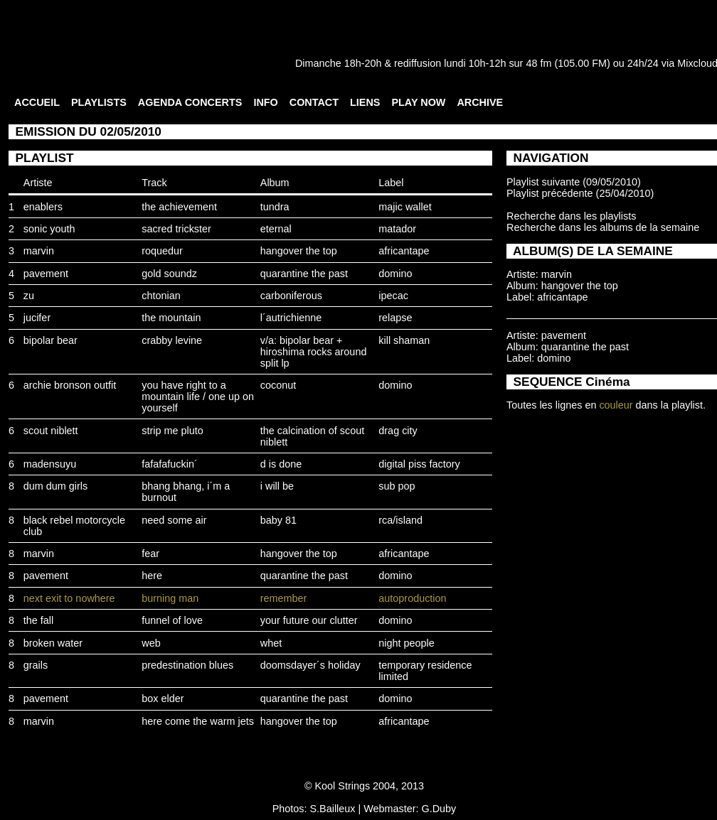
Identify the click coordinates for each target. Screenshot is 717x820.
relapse (395, 317)
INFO (265, 102)
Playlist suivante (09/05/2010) (573, 182)
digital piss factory (419, 464)
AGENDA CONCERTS (190, 102)
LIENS (365, 102)
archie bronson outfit (69, 385)
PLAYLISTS (99, 102)
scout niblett (50, 430)
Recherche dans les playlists (571, 216)
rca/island (400, 520)
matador (397, 228)
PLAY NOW (418, 102)
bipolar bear (50, 340)
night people (406, 643)
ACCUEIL (37, 102)
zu (28, 295)
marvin (38, 251)
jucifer (37, 317)
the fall (38, 620)
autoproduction (412, 598)
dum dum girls (55, 486)
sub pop (396, 486)
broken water (53, 643)
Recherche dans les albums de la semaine (602, 227)
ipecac (393, 295)
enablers (43, 206)
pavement (45, 273)
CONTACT (314, 102)
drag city (397, 430)
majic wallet (404, 206)
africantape (403, 251)
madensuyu (49, 464)
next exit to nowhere (69, 598)
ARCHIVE (480, 102)
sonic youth (49, 228)
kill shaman (404, 340)
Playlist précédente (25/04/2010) (580, 193)
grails (35, 665)
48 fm (538, 63)
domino (395, 273)
